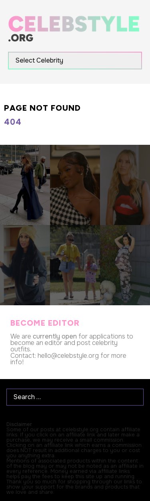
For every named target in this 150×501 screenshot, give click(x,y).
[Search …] (75, 397)
